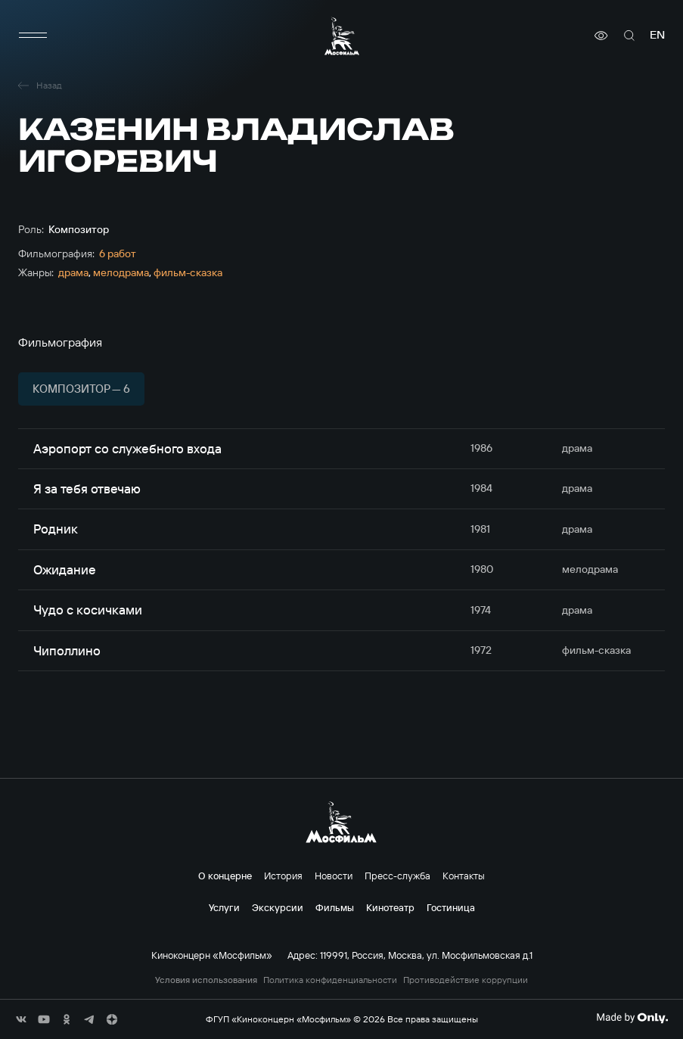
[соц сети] (21, 1019)
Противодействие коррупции (465, 980)
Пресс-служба (397, 875)
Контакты (463, 875)
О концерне (225, 875)
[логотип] (341, 36)
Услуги (224, 907)
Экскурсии (277, 907)
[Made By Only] (632, 1018)
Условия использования (206, 980)
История (283, 875)
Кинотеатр (390, 907)
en (657, 35)
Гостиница (451, 907)
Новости (333, 875)
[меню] (33, 35)
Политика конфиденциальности (330, 980)
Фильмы (334, 907)
